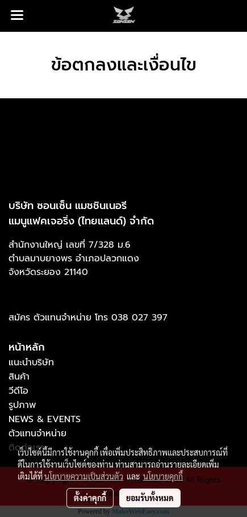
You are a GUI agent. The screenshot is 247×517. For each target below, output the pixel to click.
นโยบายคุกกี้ (163, 476)
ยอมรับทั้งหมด (150, 498)
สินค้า (19, 376)
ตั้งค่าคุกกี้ (90, 498)
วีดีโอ (18, 391)
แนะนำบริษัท (31, 362)
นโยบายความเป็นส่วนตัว (83, 476)
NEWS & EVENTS (45, 419)
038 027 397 (139, 317)
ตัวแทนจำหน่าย (37, 433)
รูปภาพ (22, 405)
